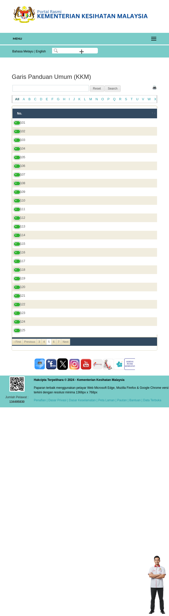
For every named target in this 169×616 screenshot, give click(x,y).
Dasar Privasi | (58, 606)
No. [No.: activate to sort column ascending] (19, 113)
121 (17, 444)
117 (17, 391)
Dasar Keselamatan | (82, 606)
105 (17, 187)
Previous (29, 547)
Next (66, 547)
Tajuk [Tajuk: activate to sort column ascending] (38, 113)
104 (17, 169)
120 (17, 433)
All (17, 99)
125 (17, 534)
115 (17, 365)
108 (17, 238)
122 (17, 471)
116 (17, 376)
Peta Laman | (107, 606)
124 (17, 514)
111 (17, 289)
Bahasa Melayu (22, 51)
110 (17, 271)
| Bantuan (134, 606)
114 (17, 349)
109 (17, 253)
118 (17, 409)
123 (17, 496)
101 (17, 127)
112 (17, 307)
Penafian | (41, 606)
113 (17, 329)
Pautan (122, 606)
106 (17, 207)
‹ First (17, 547)
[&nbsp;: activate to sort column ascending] (150, 113)
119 (17, 422)
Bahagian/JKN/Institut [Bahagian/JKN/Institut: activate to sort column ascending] (119, 113)
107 (17, 222)
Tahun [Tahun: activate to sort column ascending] (86, 113)
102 (17, 143)
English (41, 51)
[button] (97, 88)
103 (17, 156)
